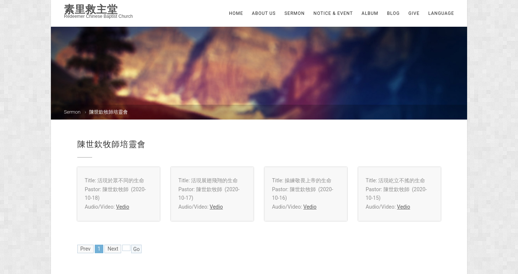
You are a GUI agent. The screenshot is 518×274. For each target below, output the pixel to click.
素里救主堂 (91, 9)
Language (441, 13)
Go (136, 249)
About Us (264, 13)
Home (236, 13)
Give (414, 13)
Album (370, 13)
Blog (393, 13)
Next (112, 249)
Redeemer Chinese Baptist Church (98, 16)
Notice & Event (333, 13)
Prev (85, 249)
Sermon (294, 13)
